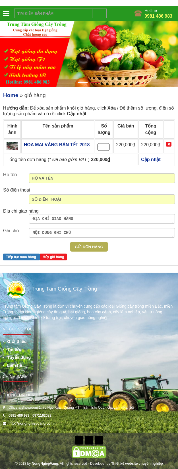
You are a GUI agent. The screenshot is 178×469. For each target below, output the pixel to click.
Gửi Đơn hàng (89, 247)
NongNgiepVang (45, 464)
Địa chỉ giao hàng (21, 211)
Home (10, 95)
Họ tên (10, 174)
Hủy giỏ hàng (53, 257)
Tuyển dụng (19, 357)
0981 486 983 (158, 16)
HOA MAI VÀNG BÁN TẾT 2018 (57, 144)
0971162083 (41, 415)
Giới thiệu (17, 341)
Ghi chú (11, 230)
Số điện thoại (16, 190)
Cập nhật (76, 113)
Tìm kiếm (99, 13)
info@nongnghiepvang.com (31, 423)
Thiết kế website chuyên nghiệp (137, 464)
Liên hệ (14, 365)
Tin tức (14, 349)
